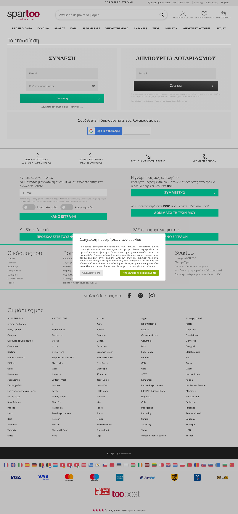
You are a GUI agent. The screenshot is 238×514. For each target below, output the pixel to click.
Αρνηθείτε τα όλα (91, 272)
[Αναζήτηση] (161, 15)
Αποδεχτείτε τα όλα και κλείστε (139, 272)
